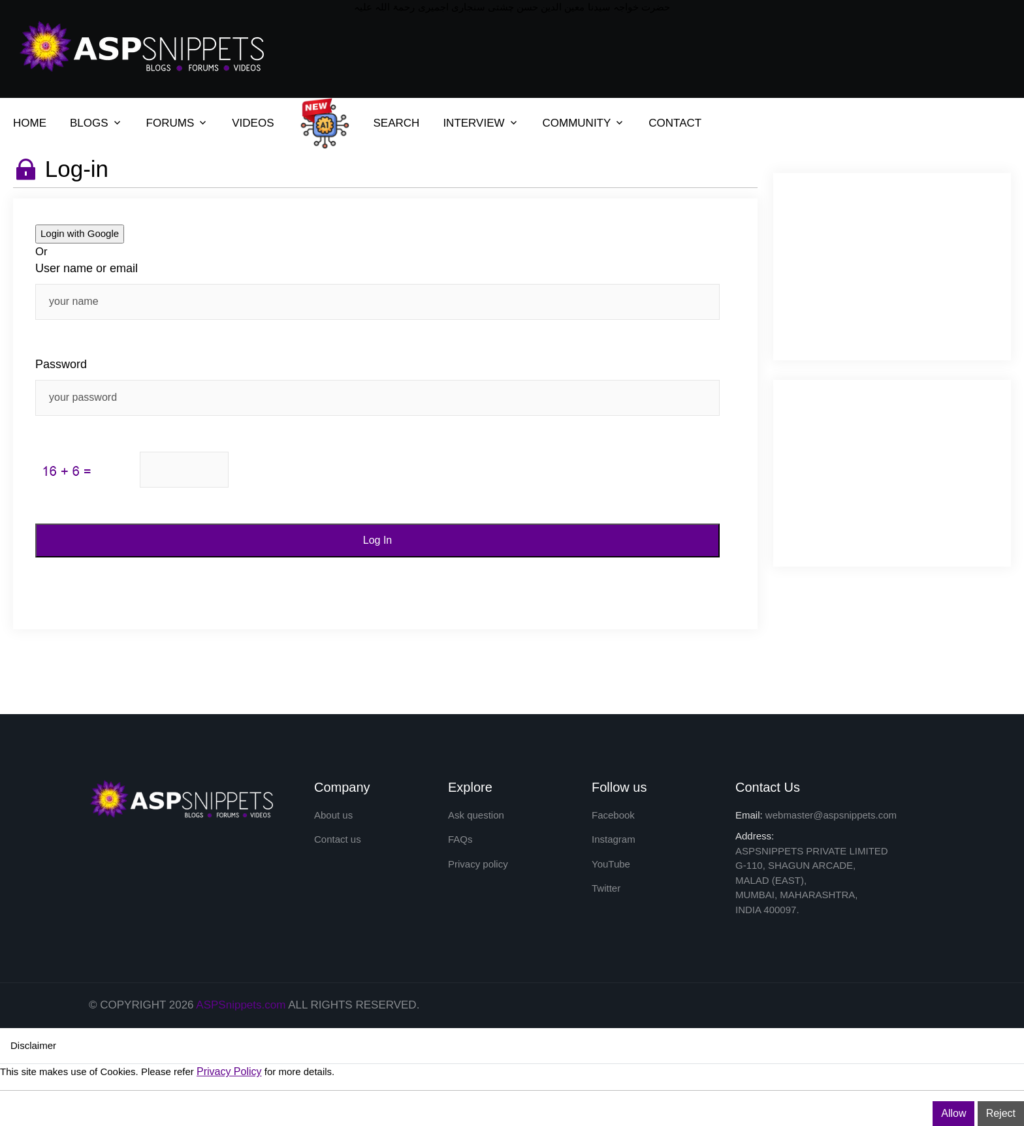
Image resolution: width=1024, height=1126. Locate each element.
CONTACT (674, 123)
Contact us (337, 839)
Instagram (613, 839)
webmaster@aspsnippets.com (831, 815)
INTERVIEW (473, 123)
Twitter (606, 888)
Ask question (476, 815)
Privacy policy (478, 863)
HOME (29, 123)
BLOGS (89, 123)
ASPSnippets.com (240, 1005)
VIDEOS (253, 123)
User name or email (86, 268)
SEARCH (397, 123)
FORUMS (170, 123)
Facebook (613, 815)
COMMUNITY (577, 123)
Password (61, 364)
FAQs (460, 839)
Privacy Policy (229, 1071)
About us (333, 815)
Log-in (76, 168)
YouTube (611, 863)
